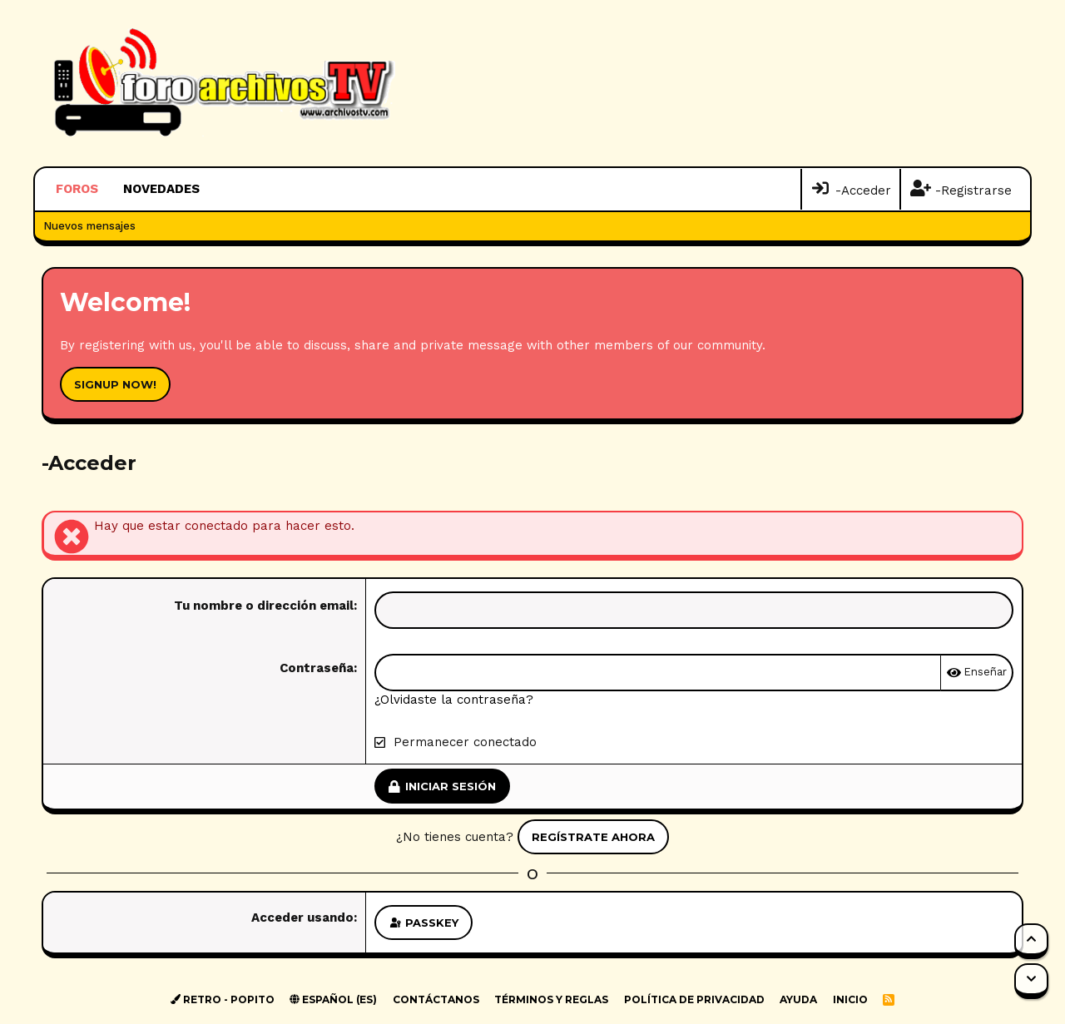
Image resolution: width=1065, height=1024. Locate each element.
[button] (210, 189)
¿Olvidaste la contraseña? (453, 699)
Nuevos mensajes (89, 226)
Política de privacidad (694, 999)
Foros (77, 188)
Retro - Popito (223, 999)
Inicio (850, 999)
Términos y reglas (551, 999)
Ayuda (798, 999)
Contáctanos (436, 999)
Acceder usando (302, 917)
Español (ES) (333, 999)
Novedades (161, 188)
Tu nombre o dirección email (264, 605)
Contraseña (317, 667)
